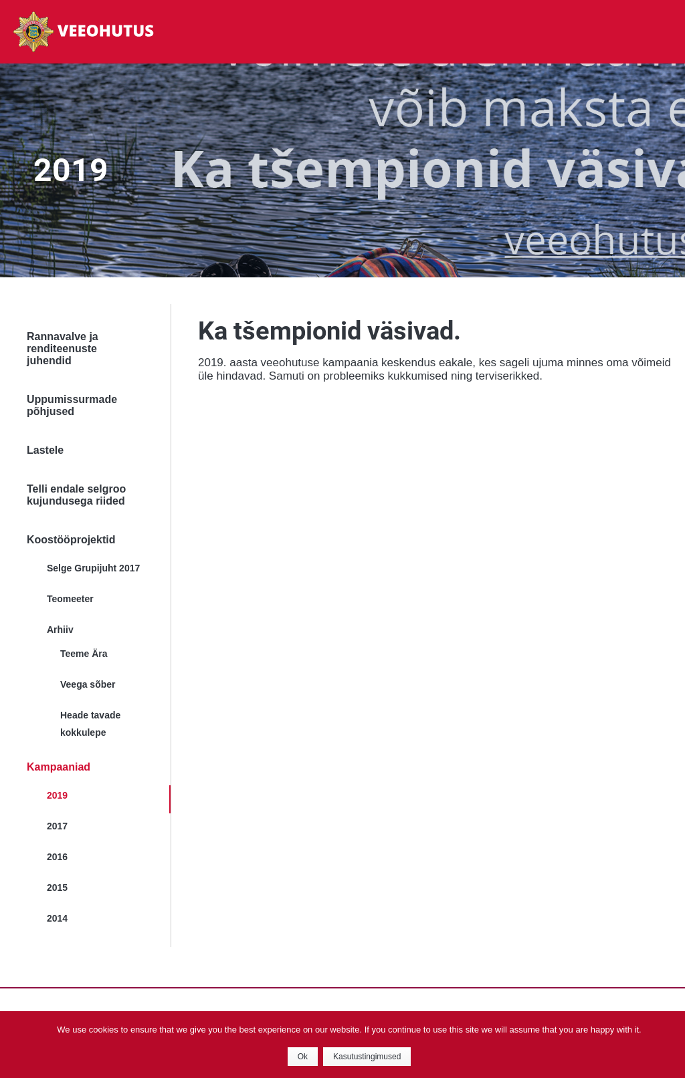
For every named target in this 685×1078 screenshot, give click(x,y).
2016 (57, 856)
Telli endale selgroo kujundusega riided (76, 495)
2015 (57, 887)
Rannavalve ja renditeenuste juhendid (62, 348)
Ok (303, 1056)
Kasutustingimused (367, 1056)
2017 (57, 826)
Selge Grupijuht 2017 (93, 568)
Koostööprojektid (71, 539)
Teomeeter (70, 598)
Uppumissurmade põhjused (72, 405)
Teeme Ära (84, 653)
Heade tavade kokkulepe (90, 724)
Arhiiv (60, 629)
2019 (57, 795)
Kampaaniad (58, 767)
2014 (57, 918)
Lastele (45, 450)
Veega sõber (88, 684)
